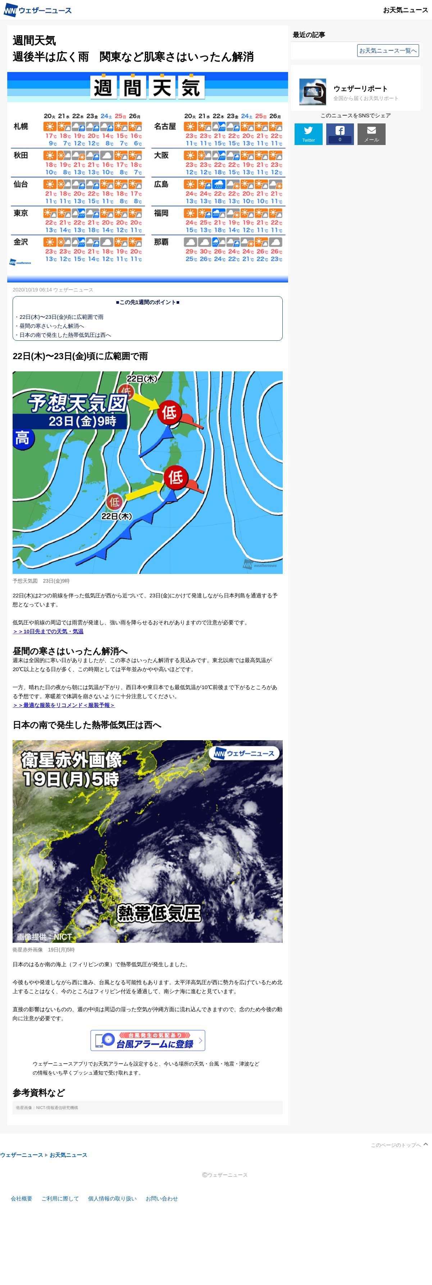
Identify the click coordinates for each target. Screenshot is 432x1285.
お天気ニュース (68, 1155)
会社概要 (21, 1198)
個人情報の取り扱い (112, 1198)
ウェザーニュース (21, 1155)
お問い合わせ (162, 1198)
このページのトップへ (396, 1145)
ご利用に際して (60, 1198)
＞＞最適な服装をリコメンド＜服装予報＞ (64, 705)
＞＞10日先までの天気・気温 (48, 631)
